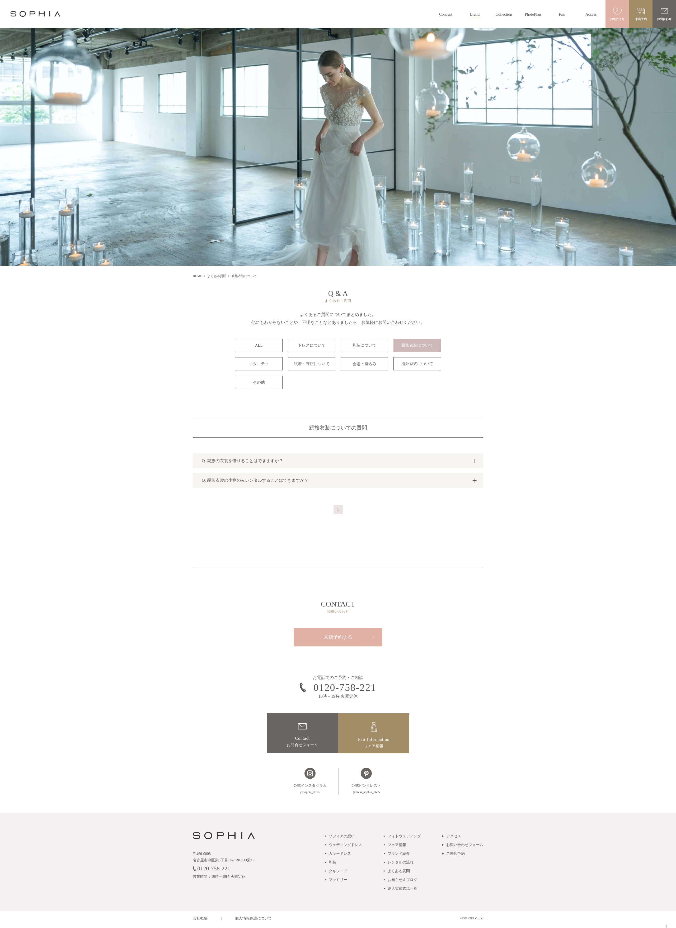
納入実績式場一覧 (402, 891)
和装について (364, 345)
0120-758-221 (211, 870)
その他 (259, 382)
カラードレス (340, 856)
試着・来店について (312, 364)
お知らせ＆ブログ (402, 882)
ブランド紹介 (399, 856)
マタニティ (259, 364)
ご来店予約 (455, 856)
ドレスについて (312, 345)
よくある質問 (217, 276)
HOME (198, 276)
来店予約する (338, 637)
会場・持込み (364, 364)
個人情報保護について (253, 921)
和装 (332, 865)
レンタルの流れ (401, 865)
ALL (258, 345)
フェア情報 (397, 847)
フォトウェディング (404, 839)
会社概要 (200, 921)
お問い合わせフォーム (464, 847)
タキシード (338, 874)
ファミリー (338, 882)
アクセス (453, 839)
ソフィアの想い (342, 839)
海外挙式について (417, 364)
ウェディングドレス (345, 847)
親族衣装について (417, 345)
